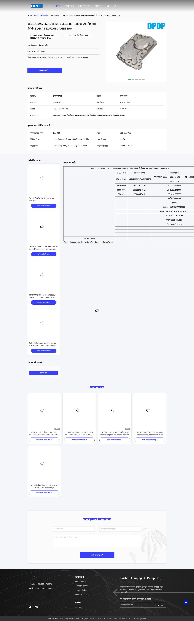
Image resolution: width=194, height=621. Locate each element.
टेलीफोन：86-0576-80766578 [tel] (40, 584)
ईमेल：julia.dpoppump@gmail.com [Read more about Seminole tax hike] (42, 588)
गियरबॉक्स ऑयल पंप (76, 242)
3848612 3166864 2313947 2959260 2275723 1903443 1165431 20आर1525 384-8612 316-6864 (79, 433)
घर (50, 6)
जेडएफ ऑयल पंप (108, 242)
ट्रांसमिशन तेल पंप (45, 15)
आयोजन (98, 6)
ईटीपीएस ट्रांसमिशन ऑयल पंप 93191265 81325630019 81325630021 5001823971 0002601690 (44, 433)
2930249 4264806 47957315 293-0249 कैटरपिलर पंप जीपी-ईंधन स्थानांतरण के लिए (150, 433)
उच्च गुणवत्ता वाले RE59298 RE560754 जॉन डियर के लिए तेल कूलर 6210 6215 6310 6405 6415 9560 (43, 249)
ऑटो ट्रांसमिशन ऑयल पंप (92, 242)
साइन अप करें (159, 605)
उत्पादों (36, 15)
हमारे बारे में (69, 6)
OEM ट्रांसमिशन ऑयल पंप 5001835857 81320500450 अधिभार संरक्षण (44, 486)
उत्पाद (58, 6)
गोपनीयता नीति (53, 618)
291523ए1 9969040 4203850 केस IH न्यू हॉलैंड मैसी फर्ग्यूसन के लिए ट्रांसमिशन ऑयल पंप (114, 433)
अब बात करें (44, 70)
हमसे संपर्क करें (84, 6)
